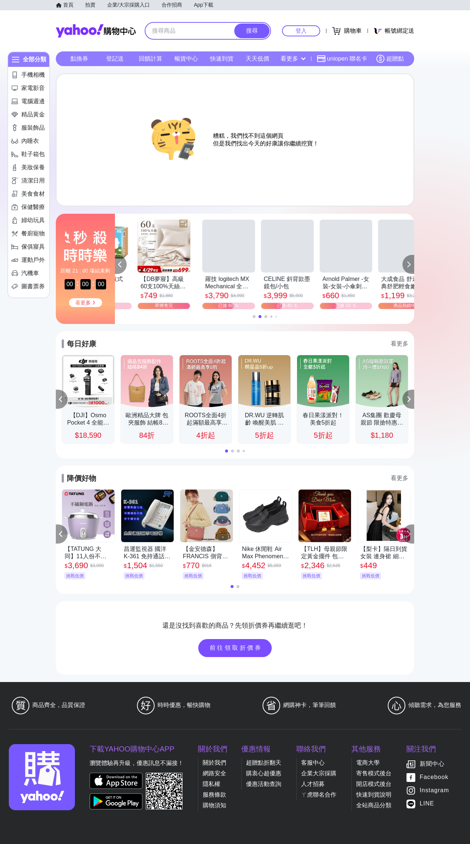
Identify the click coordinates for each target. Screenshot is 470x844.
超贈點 (390, 58)
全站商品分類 (373, 805)
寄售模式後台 (373, 773)
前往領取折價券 (236, 648)
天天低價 (257, 58)
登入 (301, 31)
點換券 (79, 58)
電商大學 (368, 763)
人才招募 (313, 784)
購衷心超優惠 (263, 773)
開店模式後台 (373, 784)
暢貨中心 (186, 58)
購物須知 (214, 805)
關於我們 (214, 763)
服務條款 (214, 794)
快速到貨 (222, 58)
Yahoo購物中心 (96, 31)
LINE (427, 803)
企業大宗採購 (318, 773)
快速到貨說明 (373, 794)
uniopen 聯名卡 (342, 58)
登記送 (115, 58)
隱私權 (211, 784)
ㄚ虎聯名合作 (318, 794)
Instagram (434, 790)
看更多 (293, 58)
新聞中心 (432, 764)
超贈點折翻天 (263, 763)
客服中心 (313, 763)
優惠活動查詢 (263, 784)
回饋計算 (150, 58)
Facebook (434, 777)
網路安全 (214, 773)
